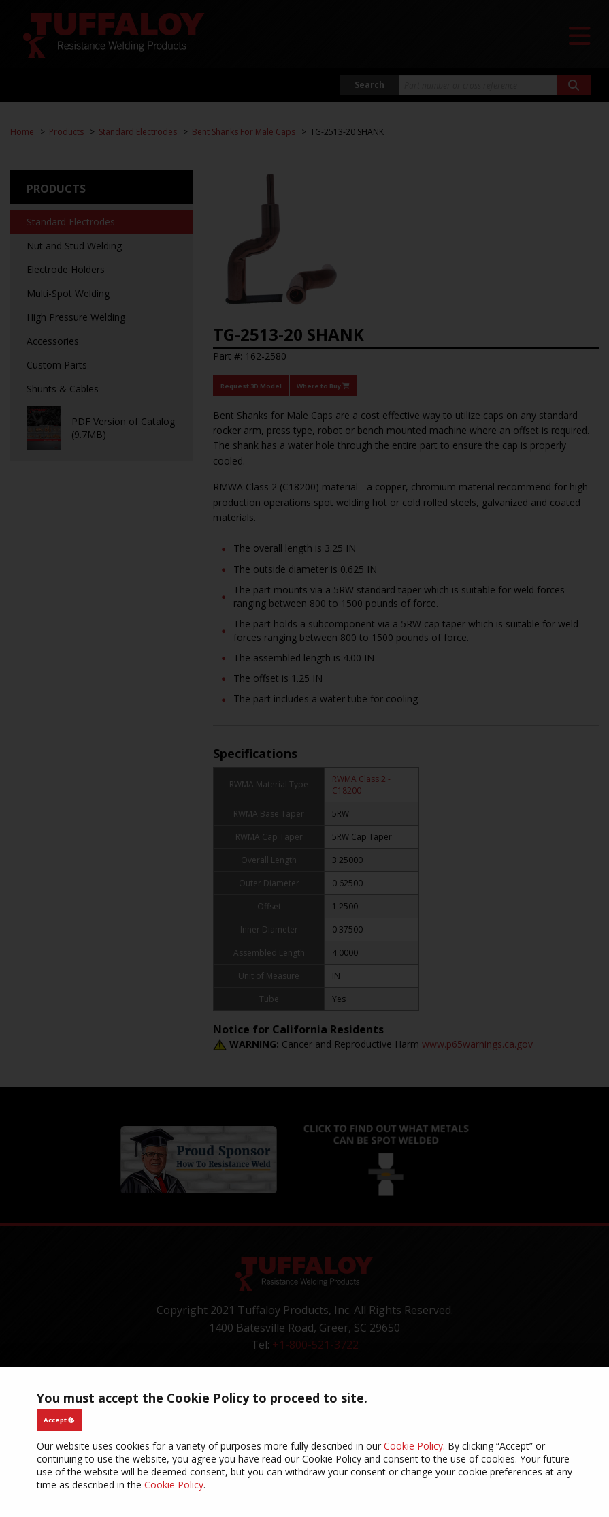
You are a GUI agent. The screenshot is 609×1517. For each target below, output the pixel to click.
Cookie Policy (413, 1445)
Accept (59, 1420)
